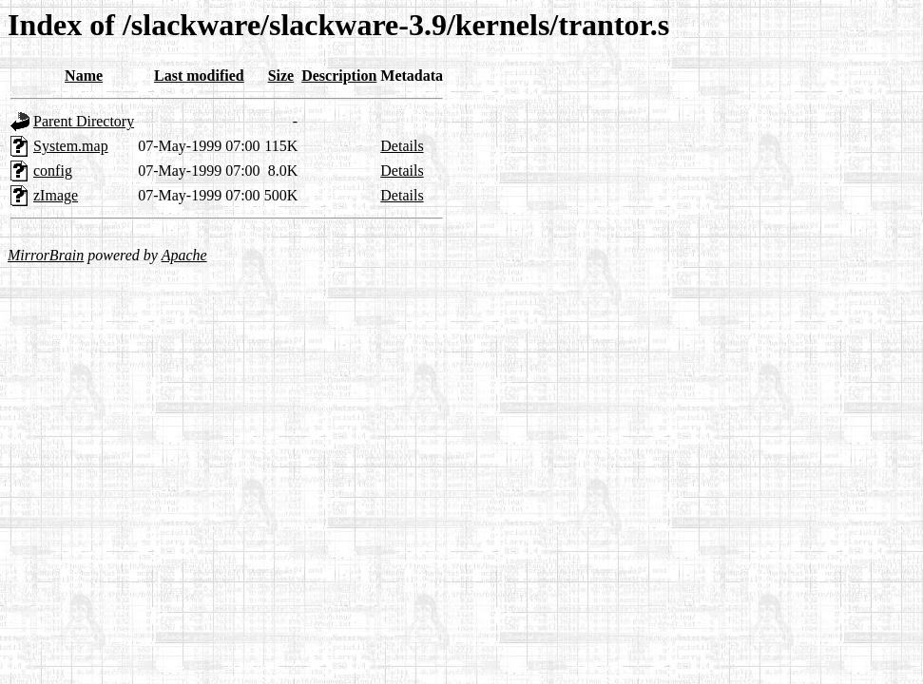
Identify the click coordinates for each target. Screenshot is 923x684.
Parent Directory (83, 121)
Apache (184, 255)
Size (281, 75)
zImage (55, 195)
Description (338, 75)
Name (84, 75)
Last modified (199, 75)
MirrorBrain (46, 255)
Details (401, 146)
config (52, 170)
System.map (70, 146)
